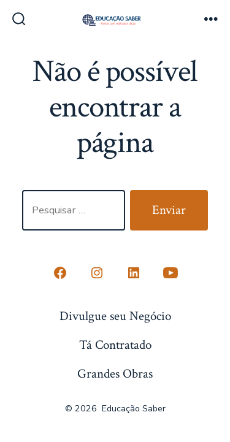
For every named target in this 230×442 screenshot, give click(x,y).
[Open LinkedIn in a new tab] (134, 273)
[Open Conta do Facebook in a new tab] (60, 273)
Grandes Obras (115, 373)
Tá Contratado (115, 345)
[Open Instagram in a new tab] (97, 273)
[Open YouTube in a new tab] (170, 273)
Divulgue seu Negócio (115, 316)
